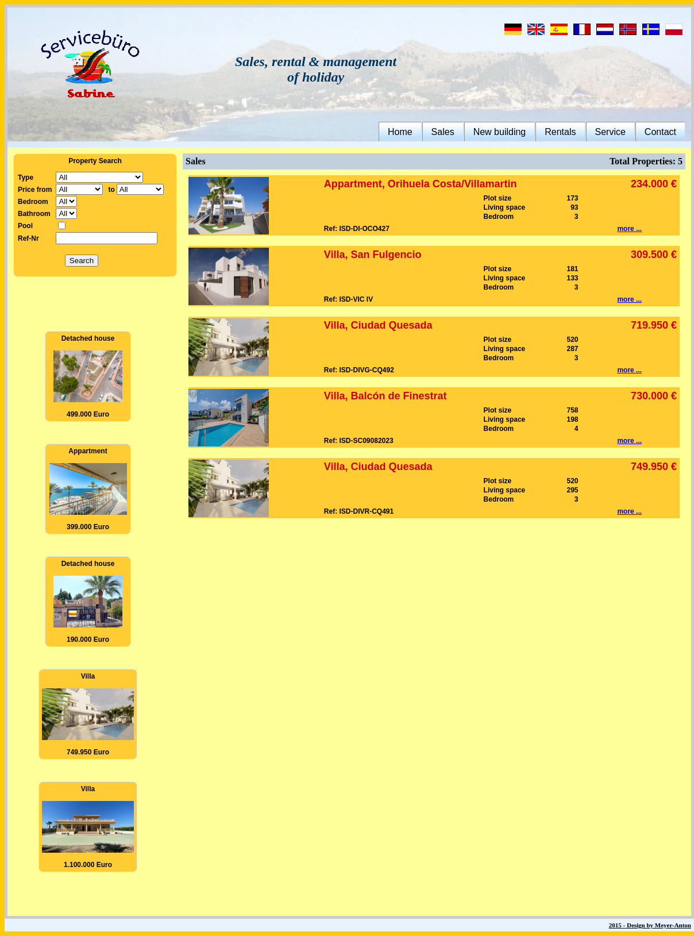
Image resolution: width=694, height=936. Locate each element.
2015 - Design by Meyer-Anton (650, 925)
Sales (442, 132)
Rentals (560, 132)
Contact (660, 132)
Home (400, 132)
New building (499, 132)
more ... (629, 229)
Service (610, 132)
